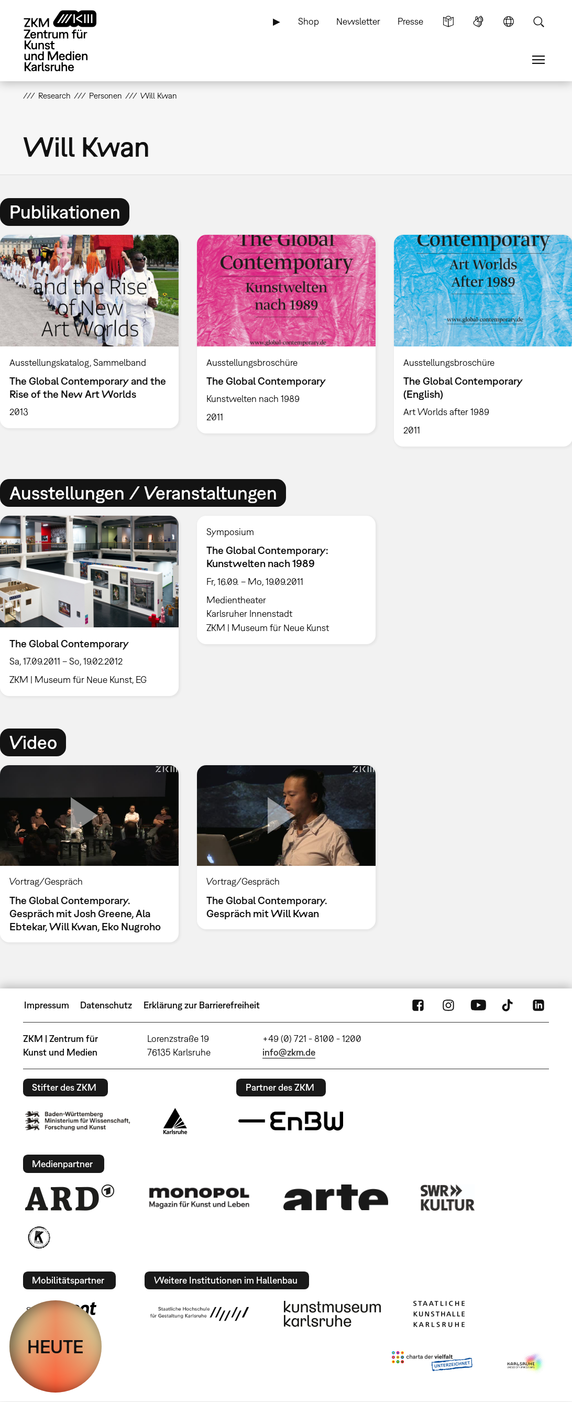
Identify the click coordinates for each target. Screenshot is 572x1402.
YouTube (478, 1005)
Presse (410, 21)
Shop (308, 21)
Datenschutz (106, 1004)
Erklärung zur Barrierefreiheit (202, 1004)
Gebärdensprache (478, 21)
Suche (538, 21)
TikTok (508, 1005)
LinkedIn (538, 1005)
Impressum (46, 1004)
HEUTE (55, 1346)
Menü (538, 60)
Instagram (448, 1005)
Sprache (508, 21)
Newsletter (358, 21)
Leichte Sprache (448, 21)
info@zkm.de (288, 1052)
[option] (286, 334)
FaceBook (418, 1005)
